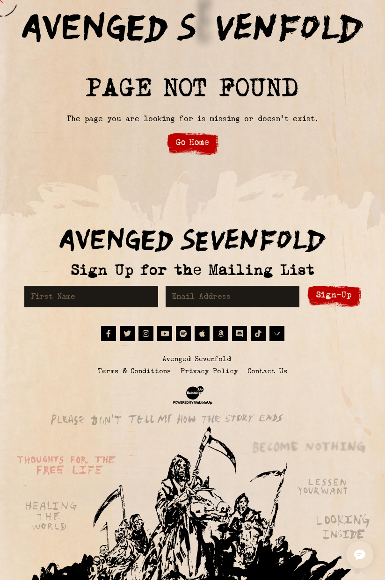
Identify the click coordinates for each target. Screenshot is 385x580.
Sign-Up (334, 294)
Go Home (192, 142)
